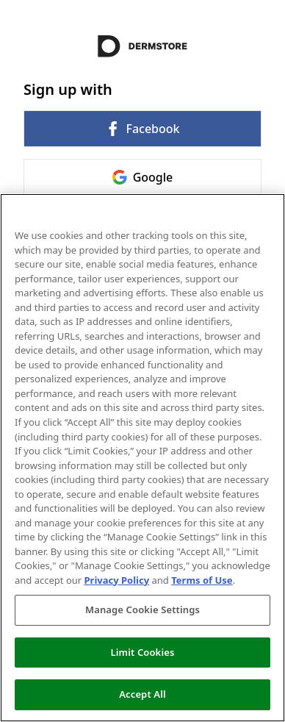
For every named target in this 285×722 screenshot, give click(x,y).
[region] (142, 457)
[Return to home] (142, 46)
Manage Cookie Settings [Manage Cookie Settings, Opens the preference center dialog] (142, 609)
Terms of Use (201, 580)
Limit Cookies (143, 652)
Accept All (142, 694)
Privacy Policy (117, 580)
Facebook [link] (142, 129)
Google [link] (142, 177)
